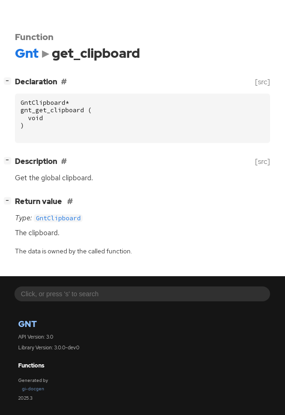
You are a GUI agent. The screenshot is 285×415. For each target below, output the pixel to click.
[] (9, 81)
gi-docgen (33, 389)
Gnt (27, 324)
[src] (262, 82)
